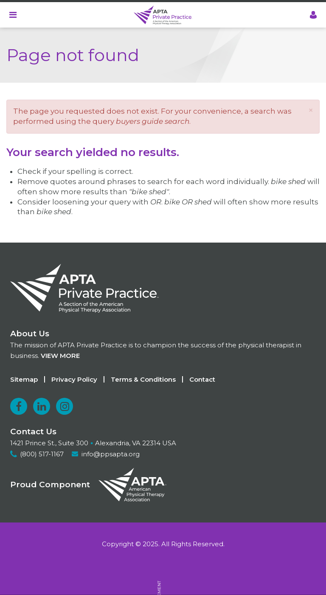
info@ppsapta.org (111, 454)
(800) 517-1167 (42, 454)
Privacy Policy (74, 379)
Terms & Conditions (143, 379)
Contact (202, 379)
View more (60, 356)
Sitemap (24, 379)
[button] (310, 110)
